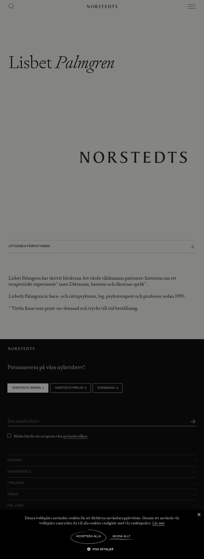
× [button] (199, 515)
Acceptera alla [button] (88, 536)
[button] (102, 549)
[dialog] (102, 279)
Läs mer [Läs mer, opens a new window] (158, 523)
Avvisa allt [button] (121, 536)
